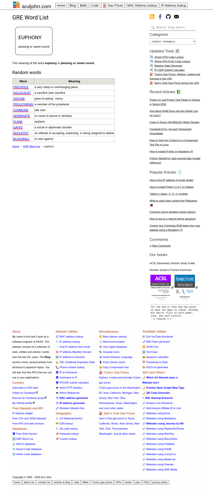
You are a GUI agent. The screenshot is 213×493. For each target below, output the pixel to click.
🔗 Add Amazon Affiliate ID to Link (161, 409)
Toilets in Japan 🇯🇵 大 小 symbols (169, 195)
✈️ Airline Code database (26, 455)
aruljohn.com (36, 6)
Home (61, 5)
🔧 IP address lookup (68, 343)
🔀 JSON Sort (150, 348)
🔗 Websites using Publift (156, 450)
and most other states (111, 409)
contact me (44, 483)
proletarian (23, 104)
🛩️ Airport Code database (27, 450)
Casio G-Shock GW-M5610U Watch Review (174, 123)
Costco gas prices (102, 483)
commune (20, 110)
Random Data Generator (168, 67)
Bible (83, 5)
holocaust (22, 92)
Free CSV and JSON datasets (29, 419)
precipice (21, 87)
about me (29, 483)
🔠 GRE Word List (22, 440)
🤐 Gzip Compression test (114, 368)
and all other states (124, 435)
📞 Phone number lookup (70, 368)
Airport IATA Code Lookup (169, 58)
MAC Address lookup (142, 5)
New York (113, 399)
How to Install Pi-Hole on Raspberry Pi (171, 152)
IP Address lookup (173, 5)
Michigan (127, 394)
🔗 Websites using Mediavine (159, 419)
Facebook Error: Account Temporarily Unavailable (171, 132)
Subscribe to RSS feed (25, 389)
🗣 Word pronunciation (112, 343)
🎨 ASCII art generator (155, 368)
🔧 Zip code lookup (66, 430)
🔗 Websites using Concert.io (159, 455)
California (115, 394)
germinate (21, 115)
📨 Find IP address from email (73, 348)
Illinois (114, 424)
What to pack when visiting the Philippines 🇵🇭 (173, 204)
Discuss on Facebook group (28, 399)
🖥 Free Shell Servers (24, 435)
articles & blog (62, 483)
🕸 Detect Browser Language (115, 358)
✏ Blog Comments (160, 247)
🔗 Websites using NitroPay (158, 435)
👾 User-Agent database (113, 348)
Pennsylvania (106, 404)
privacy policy (160, 483)
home (17, 483)
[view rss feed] (152, 17)
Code (95, 5)
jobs (137, 483)
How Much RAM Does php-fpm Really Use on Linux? (174, 114)
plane (18, 121)
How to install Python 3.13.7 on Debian (172, 188)
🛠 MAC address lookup (69, 338)
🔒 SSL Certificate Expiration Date (75, 363)
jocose (19, 98)
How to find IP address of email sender (172, 181)
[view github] (168, 17)
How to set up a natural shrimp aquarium (173, 220)
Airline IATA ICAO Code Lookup (172, 62)
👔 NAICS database (23, 445)
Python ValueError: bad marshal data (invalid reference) (175, 161)
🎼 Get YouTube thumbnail (157, 338)
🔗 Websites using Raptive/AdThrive (163, 430)
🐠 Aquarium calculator (155, 358)
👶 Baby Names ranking (113, 338)
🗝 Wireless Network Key (70, 409)
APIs (118, 483)
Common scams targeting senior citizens (173, 213)
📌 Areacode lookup (67, 435)
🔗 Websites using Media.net (158, 460)
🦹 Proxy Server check (112, 363)
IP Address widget (22, 414)
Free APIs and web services (28, 424)
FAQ (146, 483)
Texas (119, 404)
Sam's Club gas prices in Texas (116, 419)
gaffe (18, 127)
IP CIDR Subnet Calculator (169, 71)
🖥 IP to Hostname (66, 373)
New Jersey (126, 424)
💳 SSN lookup (64, 424)
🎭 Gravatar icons (109, 353)
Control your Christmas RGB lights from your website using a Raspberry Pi (175, 229)
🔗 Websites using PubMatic (158, 445)
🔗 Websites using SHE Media (159, 471)
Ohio (122, 399)
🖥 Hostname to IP (66, 378)
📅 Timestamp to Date (155, 363)
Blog (72, 5)
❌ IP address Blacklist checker (73, 353)
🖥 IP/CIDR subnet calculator (72, 384)
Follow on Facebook (23, 394)
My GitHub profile (22, 404)
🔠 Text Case (149, 353)
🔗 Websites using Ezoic (156, 414)
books (128, 483)
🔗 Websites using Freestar (158, 465)
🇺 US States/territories (69, 419)
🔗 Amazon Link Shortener (157, 404)
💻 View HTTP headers (69, 389)
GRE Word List (31, 146)
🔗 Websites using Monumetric (160, 440)
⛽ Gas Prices (113, 5)
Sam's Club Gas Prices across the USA (176, 84)
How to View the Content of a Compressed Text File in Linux (174, 143)
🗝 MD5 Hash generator (156, 343)
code (76, 483)
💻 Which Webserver (68, 394)
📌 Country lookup (66, 440)
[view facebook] (160, 17)
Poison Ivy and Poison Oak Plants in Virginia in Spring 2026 (175, 103)
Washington (130, 404)
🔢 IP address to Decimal (70, 358)
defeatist (21, 133)
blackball (21, 138)
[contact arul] (176, 17)
